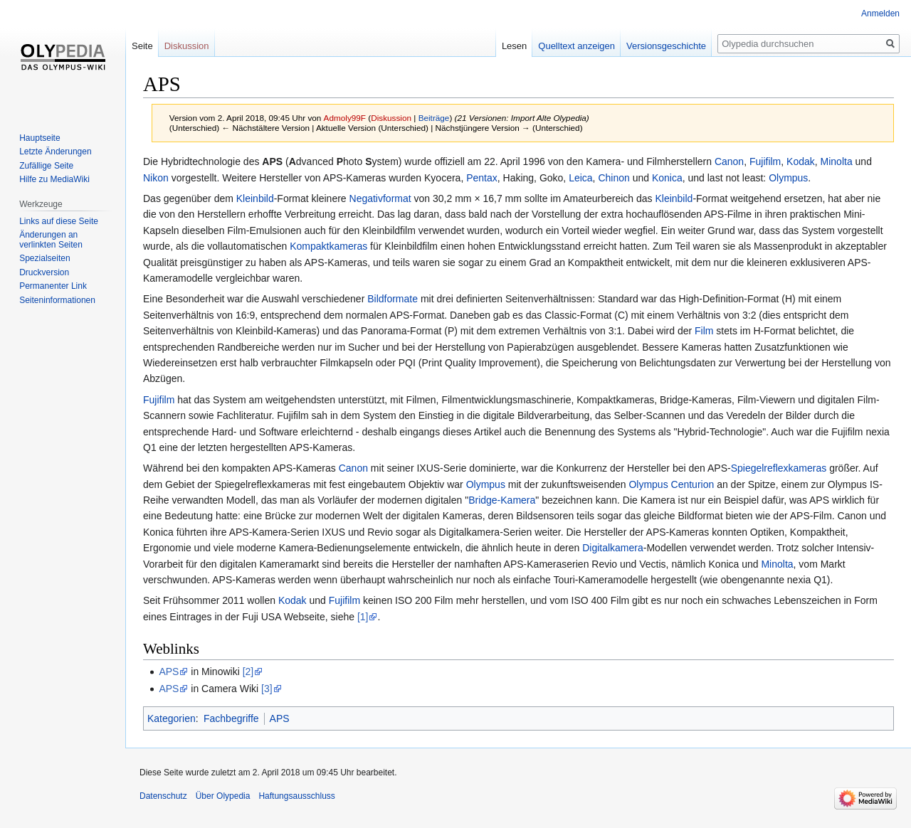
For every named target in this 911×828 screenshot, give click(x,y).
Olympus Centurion (671, 484)
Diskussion (391, 117)
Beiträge (434, 117)
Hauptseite (39, 138)
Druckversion (44, 272)
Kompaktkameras (328, 246)
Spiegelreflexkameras (779, 468)
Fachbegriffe (231, 718)
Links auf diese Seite (58, 221)
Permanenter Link (53, 286)
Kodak (800, 161)
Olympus (788, 178)
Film (704, 330)
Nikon (156, 178)
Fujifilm (765, 161)
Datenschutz (163, 796)
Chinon (613, 178)
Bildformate (392, 298)
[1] (363, 616)
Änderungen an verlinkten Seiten (51, 240)
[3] (267, 688)
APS (272, 161)
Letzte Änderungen (55, 151)
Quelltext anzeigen (576, 46)
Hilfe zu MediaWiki (54, 179)
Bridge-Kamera (501, 500)
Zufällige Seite (46, 166)
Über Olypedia (223, 796)
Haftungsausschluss (296, 796)
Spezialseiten (44, 258)
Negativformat (380, 198)
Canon (729, 161)
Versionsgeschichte (666, 46)
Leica (580, 178)
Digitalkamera (612, 547)
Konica (667, 178)
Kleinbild (255, 198)
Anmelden (880, 13)
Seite (142, 46)
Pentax (481, 178)
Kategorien (171, 718)
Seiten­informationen (57, 300)
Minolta (837, 161)
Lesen (514, 46)
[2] (248, 671)
